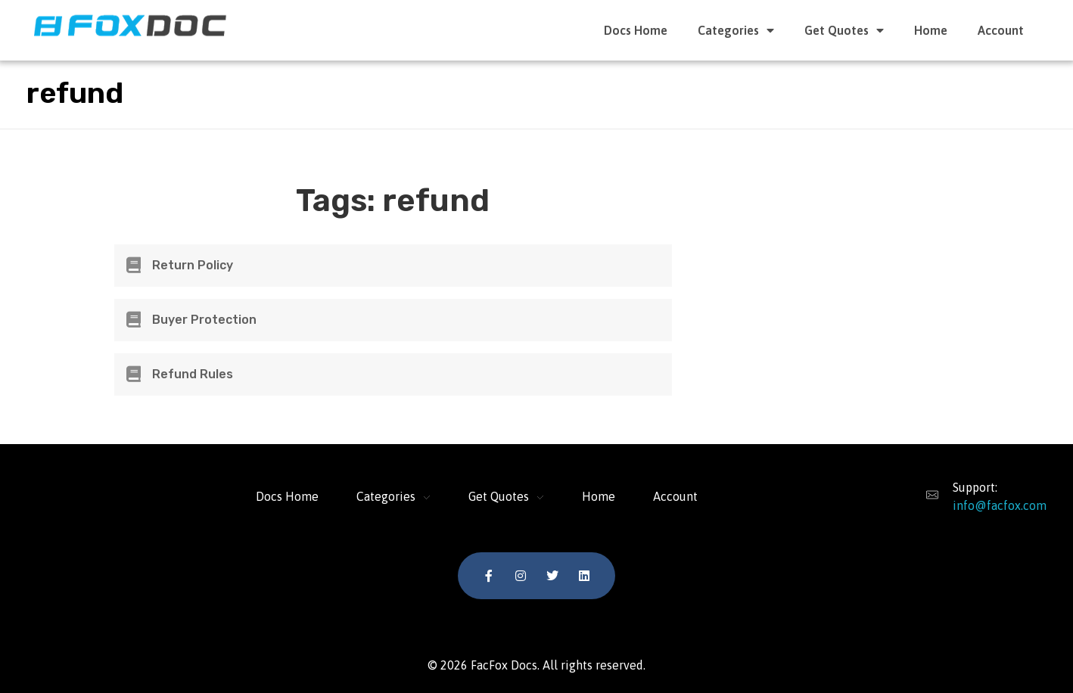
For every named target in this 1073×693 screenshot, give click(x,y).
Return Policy (192, 265)
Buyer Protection (204, 319)
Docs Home (635, 30)
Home (930, 30)
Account (1001, 30)
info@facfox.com (1000, 505)
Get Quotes (844, 30)
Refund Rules (192, 374)
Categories (736, 30)
